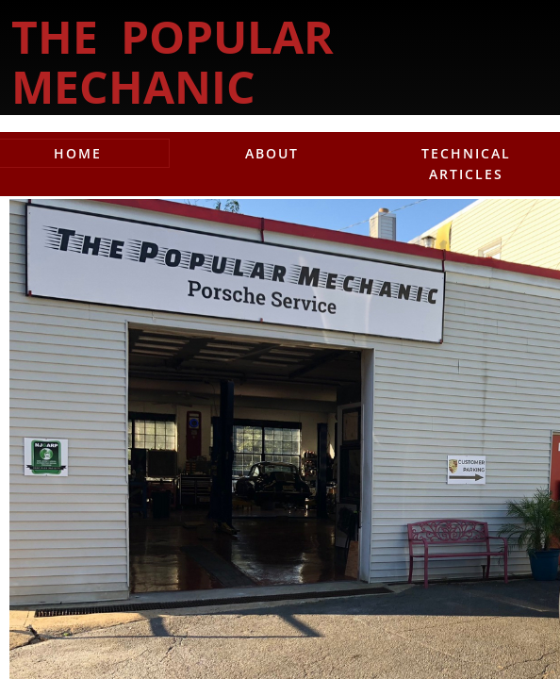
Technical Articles (466, 163)
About (272, 153)
